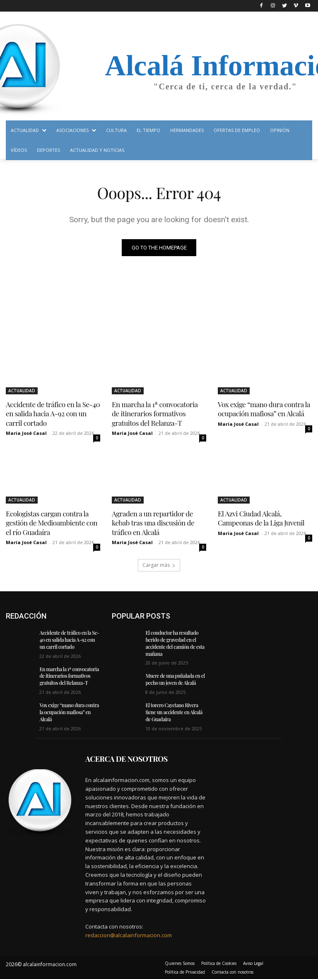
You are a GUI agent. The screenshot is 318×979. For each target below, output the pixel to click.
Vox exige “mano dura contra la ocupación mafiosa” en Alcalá (263, 409)
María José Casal (26, 433)
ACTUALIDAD (21, 391)
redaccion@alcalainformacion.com (128, 934)
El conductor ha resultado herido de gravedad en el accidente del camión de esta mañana (174, 642)
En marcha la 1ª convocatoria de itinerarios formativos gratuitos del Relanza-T (159, 413)
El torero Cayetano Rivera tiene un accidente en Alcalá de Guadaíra (173, 711)
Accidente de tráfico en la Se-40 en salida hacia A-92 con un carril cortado (52, 413)
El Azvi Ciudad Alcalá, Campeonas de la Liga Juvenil (261, 518)
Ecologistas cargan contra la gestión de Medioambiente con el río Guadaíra (51, 522)
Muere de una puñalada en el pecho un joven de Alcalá (174, 679)
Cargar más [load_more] (159, 564)
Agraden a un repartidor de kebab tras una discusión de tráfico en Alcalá (152, 522)
